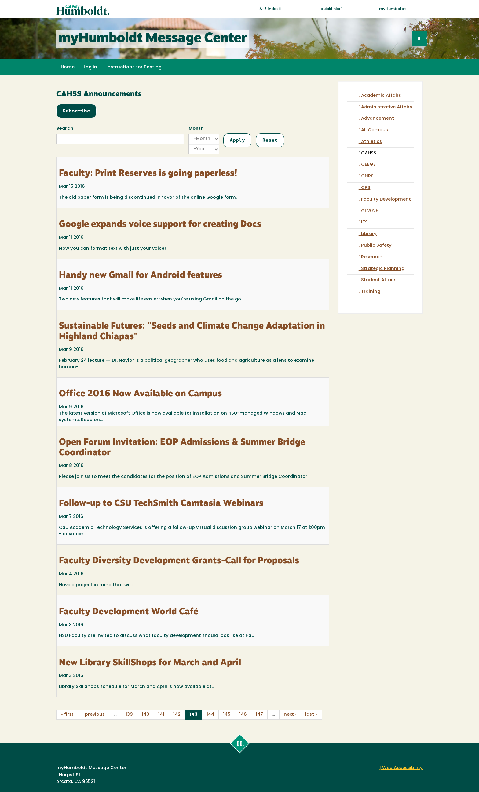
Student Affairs (379, 280)
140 (145, 714)
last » (311, 714)
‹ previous (93, 714)
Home (68, 67)
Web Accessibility (401, 768)
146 (243, 714)
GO (426, 38)
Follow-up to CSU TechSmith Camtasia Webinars (161, 504)
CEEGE (368, 164)
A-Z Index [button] (270, 9)
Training (370, 291)
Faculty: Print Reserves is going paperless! (148, 173)
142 (177, 714)
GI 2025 (369, 211)
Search (64, 128)
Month (196, 128)
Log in (90, 67)
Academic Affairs (381, 95)
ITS (364, 222)
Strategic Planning (382, 269)
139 (129, 714)
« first (67, 714)
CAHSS (368, 153)
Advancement (377, 118)
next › (290, 714)
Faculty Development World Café (128, 612)
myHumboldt (392, 9)
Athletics (371, 142)
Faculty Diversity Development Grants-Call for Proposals (179, 561)
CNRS (367, 176)
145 (226, 714)
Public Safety (376, 245)
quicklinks (331, 9)
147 (259, 714)
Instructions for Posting (134, 67)
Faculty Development (386, 199)
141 (161, 714)
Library (369, 234)
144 (210, 714)
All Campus (374, 130)
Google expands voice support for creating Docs (160, 224)
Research (371, 257)
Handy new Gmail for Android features (140, 275)
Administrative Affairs (386, 107)
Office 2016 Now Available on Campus (140, 394)
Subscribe (76, 111)
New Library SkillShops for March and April (150, 663)
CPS (365, 188)
